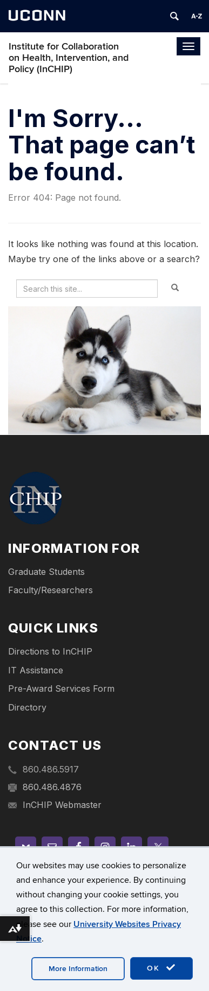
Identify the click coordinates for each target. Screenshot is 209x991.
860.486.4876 (52, 787)
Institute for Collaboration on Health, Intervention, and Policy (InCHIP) (69, 58)
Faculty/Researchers (50, 590)
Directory (27, 707)
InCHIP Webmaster (62, 804)
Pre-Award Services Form (61, 688)
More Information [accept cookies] (78, 968)
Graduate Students (46, 571)
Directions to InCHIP (50, 651)
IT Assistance (35, 670)
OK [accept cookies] (161, 968)
